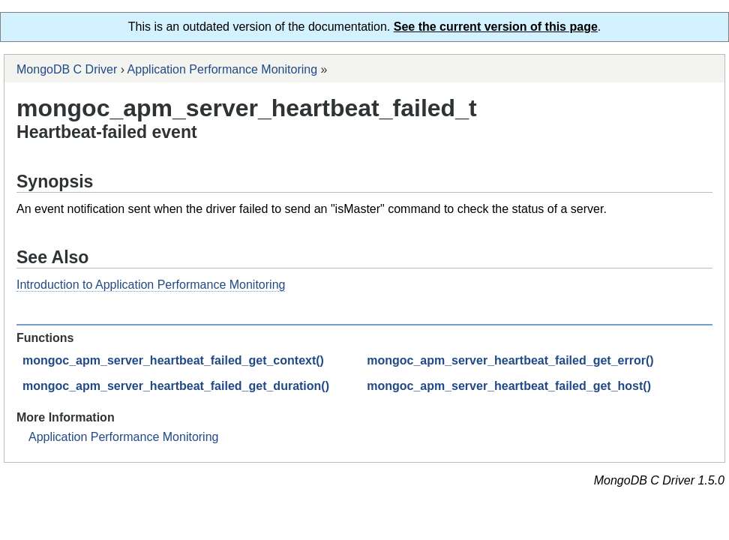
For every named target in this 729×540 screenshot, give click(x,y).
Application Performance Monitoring (222, 69)
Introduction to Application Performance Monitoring (150, 284)
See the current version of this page (496, 26)
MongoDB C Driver (66, 69)
